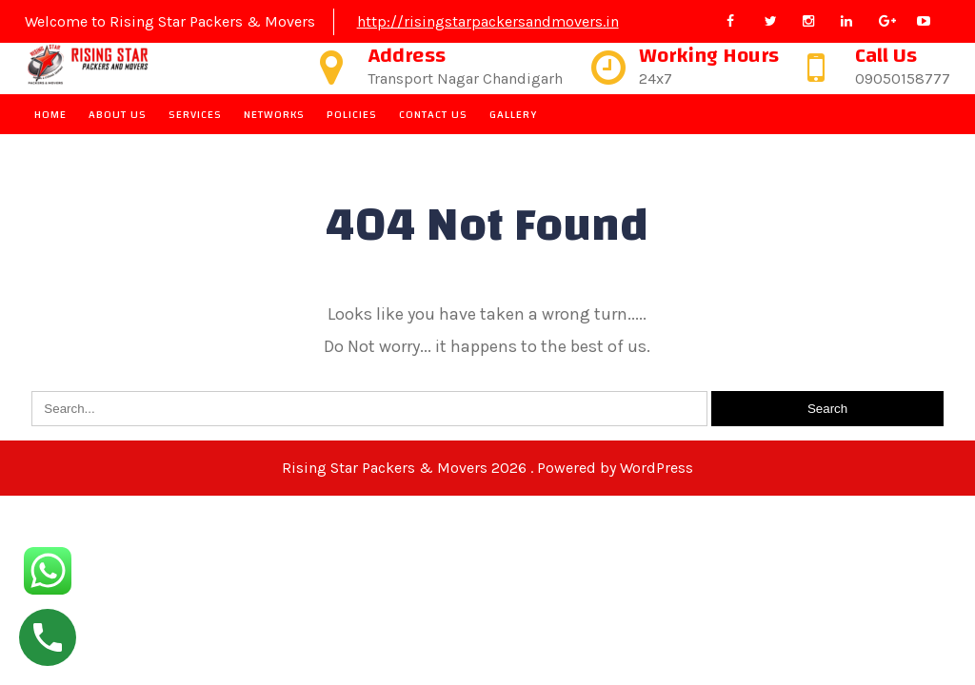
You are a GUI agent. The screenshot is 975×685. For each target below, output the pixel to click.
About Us (118, 114)
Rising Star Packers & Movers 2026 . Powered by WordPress (487, 468)
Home (50, 114)
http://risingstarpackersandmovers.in (488, 21)
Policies (352, 114)
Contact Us (433, 114)
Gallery (513, 114)
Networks (274, 114)
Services (195, 114)
